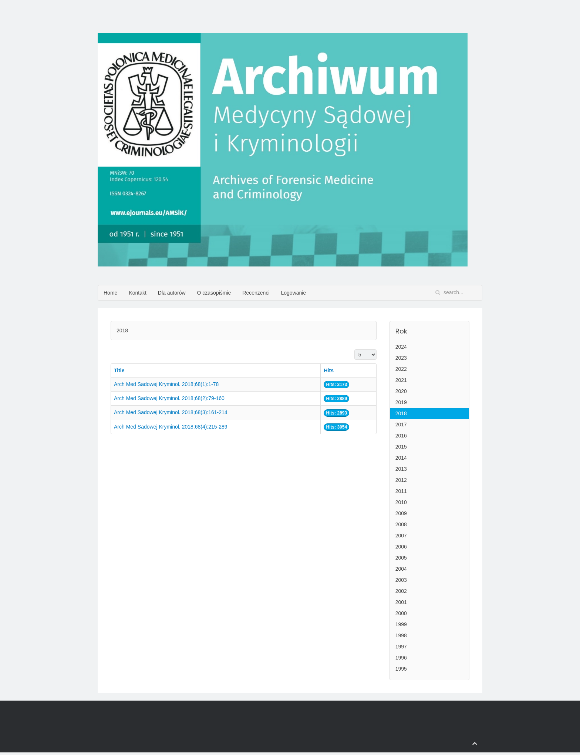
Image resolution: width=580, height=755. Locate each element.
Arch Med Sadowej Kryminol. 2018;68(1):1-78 (166, 384)
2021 (401, 380)
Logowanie (293, 293)
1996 (401, 658)
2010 (401, 502)
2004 (401, 569)
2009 (401, 513)
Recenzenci (255, 293)
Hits (328, 370)
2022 (401, 369)
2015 (401, 447)
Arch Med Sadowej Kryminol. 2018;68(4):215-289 (170, 427)
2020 (401, 391)
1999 (401, 624)
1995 (401, 669)
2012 (401, 480)
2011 (401, 491)
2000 (401, 613)
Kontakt (137, 293)
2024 (401, 347)
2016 (401, 436)
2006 (401, 547)
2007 (401, 535)
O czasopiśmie (214, 293)
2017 (401, 424)
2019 (401, 402)
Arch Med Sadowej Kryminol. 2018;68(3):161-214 (170, 412)
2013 (401, 469)
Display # (354, 349)
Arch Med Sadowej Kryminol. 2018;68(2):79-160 (169, 398)
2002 (401, 591)
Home (110, 293)
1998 (401, 635)
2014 (401, 458)
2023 (401, 358)
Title (119, 370)
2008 (401, 524)
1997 (401, 647)
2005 (401, 558)
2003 (401, 580)
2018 (401, 413)
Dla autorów (172, 293)
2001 (401, 602)
